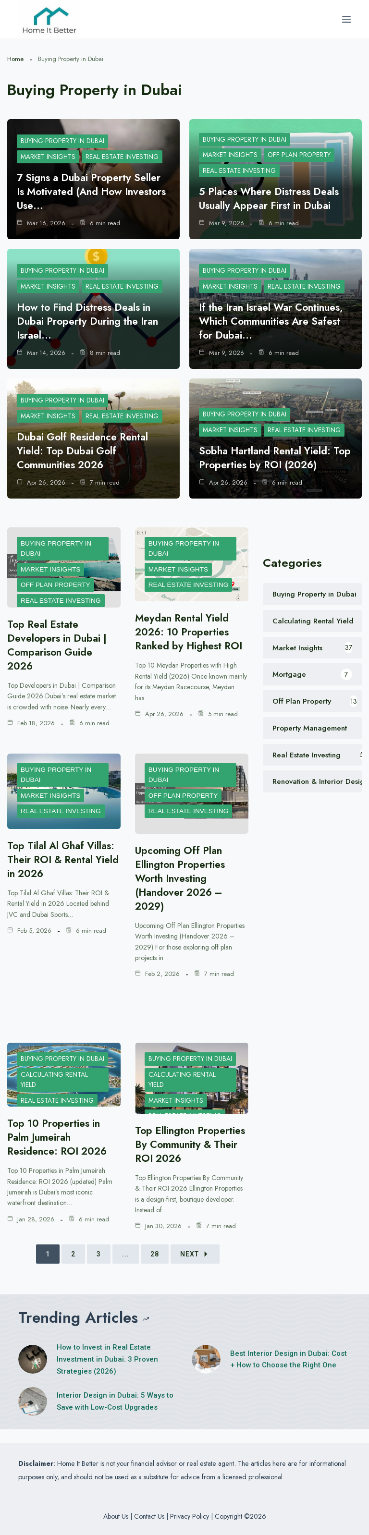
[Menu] (346, 19)
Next (195, 1268)
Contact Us (149, 1516)
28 (154, 1268)
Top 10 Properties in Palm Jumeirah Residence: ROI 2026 (60, 1136)
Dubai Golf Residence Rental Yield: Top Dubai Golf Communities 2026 (86, 450)
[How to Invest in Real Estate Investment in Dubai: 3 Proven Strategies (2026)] (32, 1373)
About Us (115, 1516)
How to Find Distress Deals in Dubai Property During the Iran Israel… (90, 320)
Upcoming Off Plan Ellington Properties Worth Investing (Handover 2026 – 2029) (181, 878)
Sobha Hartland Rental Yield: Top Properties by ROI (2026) (272, 457)
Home (15, 58)
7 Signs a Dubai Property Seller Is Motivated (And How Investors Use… (92, 191)
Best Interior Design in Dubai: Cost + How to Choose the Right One (288, 1373)
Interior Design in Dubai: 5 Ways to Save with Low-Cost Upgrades (115, 1415)
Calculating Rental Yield (55, 1091)
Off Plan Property (301, 154)
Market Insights (49, 156)
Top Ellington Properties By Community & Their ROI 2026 (191, 1151)
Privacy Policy (189, 1516)
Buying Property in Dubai (64, 140)
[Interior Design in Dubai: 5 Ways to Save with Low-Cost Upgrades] (32, 1415)
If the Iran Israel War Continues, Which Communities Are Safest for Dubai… (275, 320)
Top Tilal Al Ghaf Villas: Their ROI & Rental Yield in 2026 (56, 859)
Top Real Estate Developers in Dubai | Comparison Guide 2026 (59, 644)
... (125, 1268)
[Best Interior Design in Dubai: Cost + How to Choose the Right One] (206, 1373)
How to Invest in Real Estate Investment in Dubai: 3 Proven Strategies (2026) (107, 1373)
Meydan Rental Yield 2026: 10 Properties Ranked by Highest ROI (191, 631)
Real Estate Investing (123, 156)
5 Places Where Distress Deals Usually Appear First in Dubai (273, 198)
